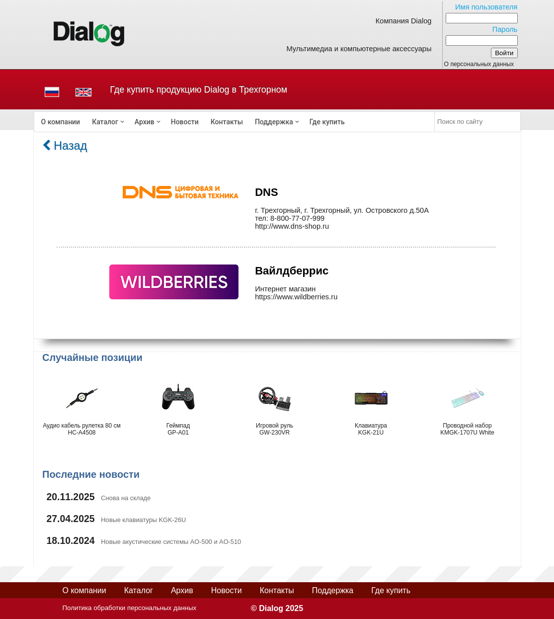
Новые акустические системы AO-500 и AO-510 (171, 541)
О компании (60, 122)
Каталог (105, 122)
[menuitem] (61, 122)
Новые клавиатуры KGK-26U (143, 520)
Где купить (327, 122)
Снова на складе (126, 498)
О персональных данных (479, 64)
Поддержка (274, 122)
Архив (145, 122)
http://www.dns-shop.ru (292, 226)
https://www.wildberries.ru (296, 297)
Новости (185, 122)
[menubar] (234, 121)
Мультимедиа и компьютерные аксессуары (358, 49)
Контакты (227, 122)
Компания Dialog (404, 21)
